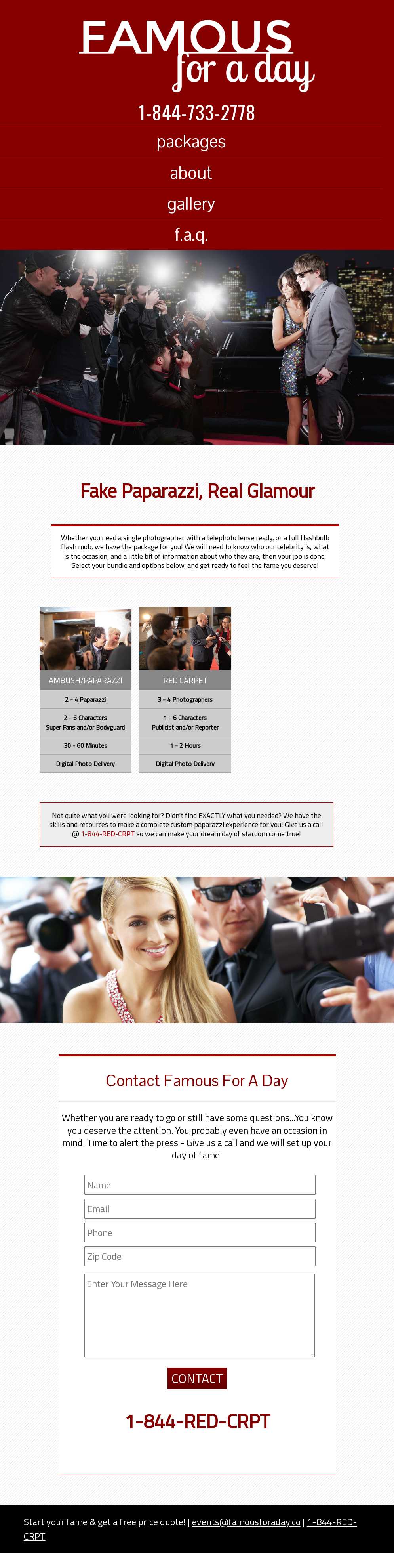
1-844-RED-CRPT (197, 1421)
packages (191, 141)
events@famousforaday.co (246, 1522)
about (191, 172)
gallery (191, 203)
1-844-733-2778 (197, 112)
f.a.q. (191, 234)
